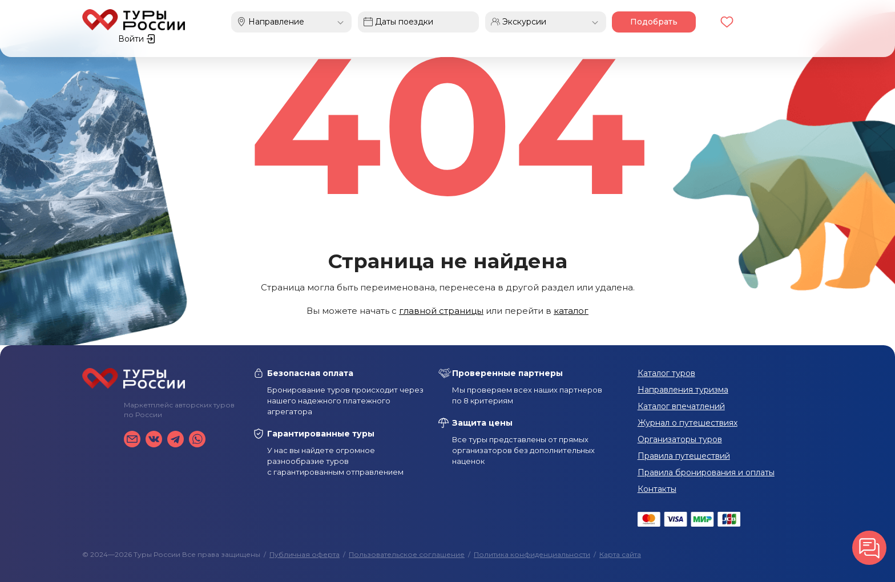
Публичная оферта (304, 554)
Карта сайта (620, 554)
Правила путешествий (684, 456)
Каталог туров (666, 373)
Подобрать (646, 22)
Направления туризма (683, 390)
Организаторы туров (680, 439)
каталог (571, 310)
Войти (794, 22)
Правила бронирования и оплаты (706, 472)
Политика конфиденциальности (532, 554)
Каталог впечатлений (681, 406)
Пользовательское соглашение (407, 554)
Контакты (657, 489)
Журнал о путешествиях (687, 423)
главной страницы (441, 310)
